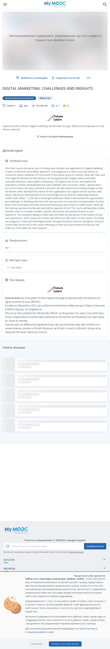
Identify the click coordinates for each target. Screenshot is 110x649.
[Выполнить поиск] (104, 4)
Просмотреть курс (55, 643)
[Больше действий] (89, 78)
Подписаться (95, 546)
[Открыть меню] (5, 4)
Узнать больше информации (55, 136)
